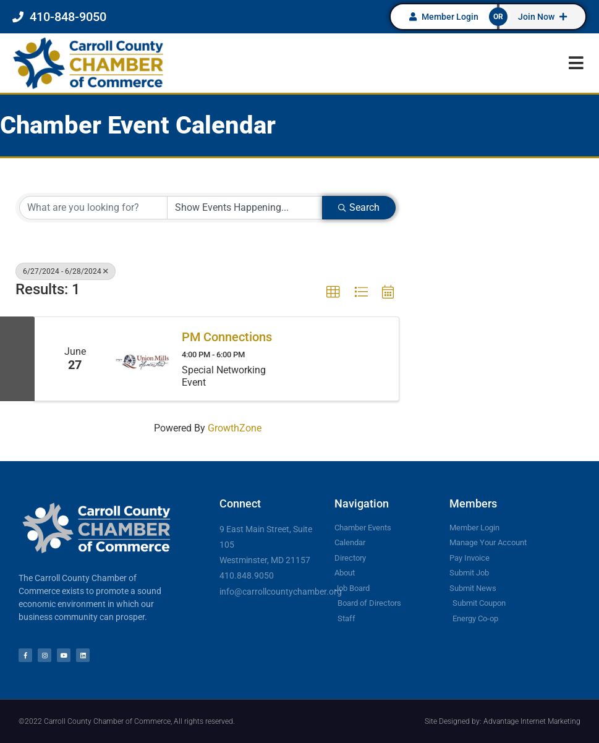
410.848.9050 (246, 575)
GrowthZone (234, 428)
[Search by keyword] (93, 207)
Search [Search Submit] (359, 207)
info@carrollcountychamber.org (280, 592)
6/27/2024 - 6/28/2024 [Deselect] (65, 271)
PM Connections (227, 336)
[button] (576, 63)
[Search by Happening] (245, 207)
